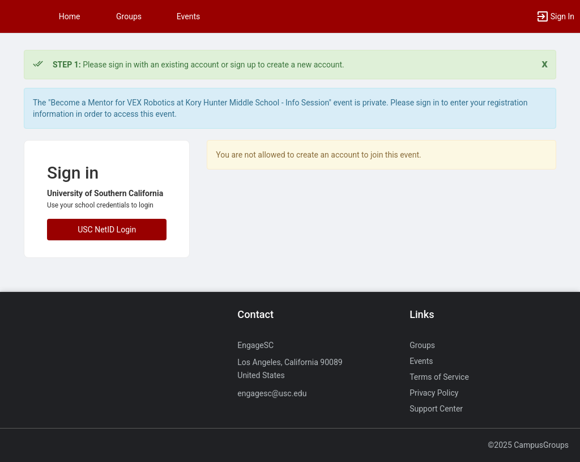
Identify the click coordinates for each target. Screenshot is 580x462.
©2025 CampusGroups (528, 445)
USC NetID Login (107, 229)
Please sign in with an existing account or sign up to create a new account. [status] (198, 64)
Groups (129, 16)
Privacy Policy (434, 392)
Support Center (436, 408)
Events (188, 16)
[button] (14, 16)
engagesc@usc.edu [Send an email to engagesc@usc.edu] (271, 393)
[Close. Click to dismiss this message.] (544, 64)
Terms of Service (439, 377)
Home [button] (69, 16)
